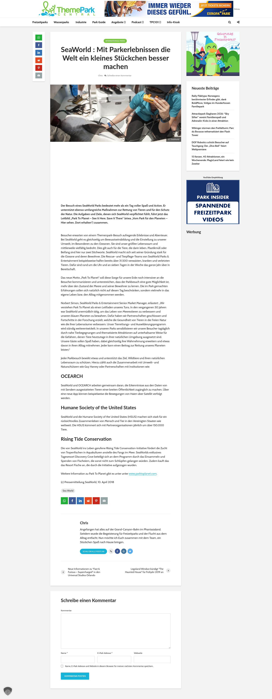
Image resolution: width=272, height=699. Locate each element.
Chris (100, 75)
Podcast (138, 22)
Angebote (118, 22)
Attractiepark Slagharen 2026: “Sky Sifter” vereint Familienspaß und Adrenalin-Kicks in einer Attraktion (210, 117)
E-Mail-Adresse (104, 653)
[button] (8, 691)
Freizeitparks (40, 22)
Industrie (81, 22)
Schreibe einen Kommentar (119, 75)
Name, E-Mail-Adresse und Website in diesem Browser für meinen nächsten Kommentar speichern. (109, 666)
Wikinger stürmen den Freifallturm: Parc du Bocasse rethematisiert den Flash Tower (213, 131)
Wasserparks (62, 22)
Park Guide (99, 22)
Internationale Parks (115, 41)
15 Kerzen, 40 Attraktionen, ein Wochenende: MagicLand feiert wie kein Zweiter (213, 160)
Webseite (138, 653)
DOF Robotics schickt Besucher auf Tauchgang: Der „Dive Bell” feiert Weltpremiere (210, 146)
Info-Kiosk (173, 22)
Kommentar (66, 610)
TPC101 (155, 22)
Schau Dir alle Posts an (93, 551)
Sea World (68, 490)
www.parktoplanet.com (143, 473)
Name (64, 653)
